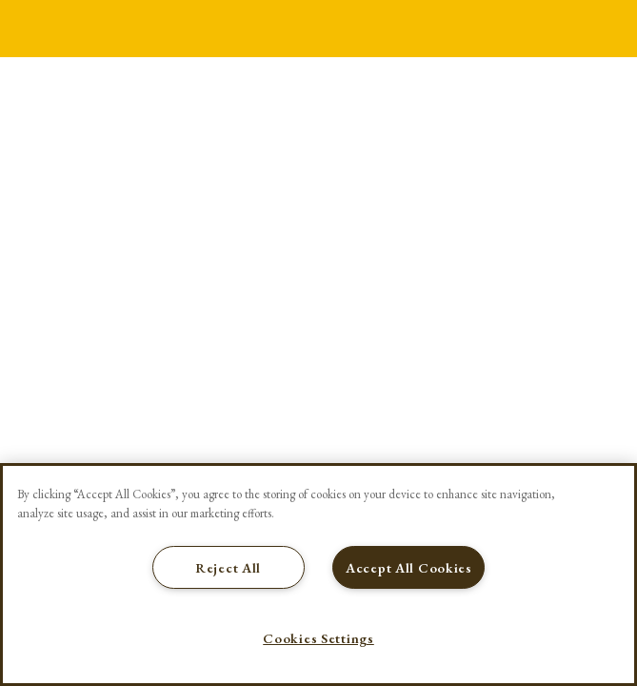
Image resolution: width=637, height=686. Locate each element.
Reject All (228, 567)
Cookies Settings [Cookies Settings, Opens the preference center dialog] (318, 638)
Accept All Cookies (409, 567)
